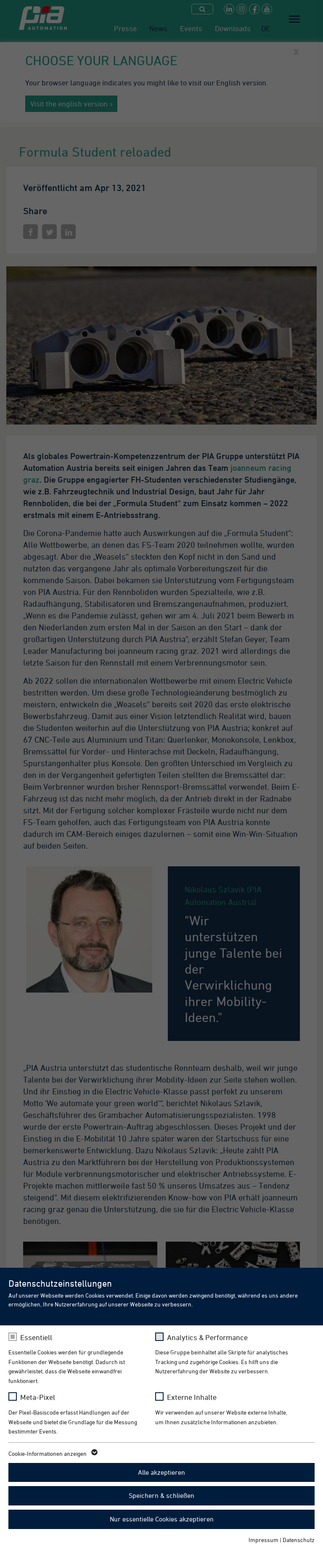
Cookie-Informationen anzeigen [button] (52, 1453)
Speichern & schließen (161, 1495)
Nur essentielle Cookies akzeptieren (162, 1519)
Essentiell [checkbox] (36, 1337)
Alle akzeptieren (161, 1472)
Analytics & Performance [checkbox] (207, 1337)
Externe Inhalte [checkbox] (192, 1397)
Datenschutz (299, 1539)
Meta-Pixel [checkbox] (37, 1397)
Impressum (263, 1539)
